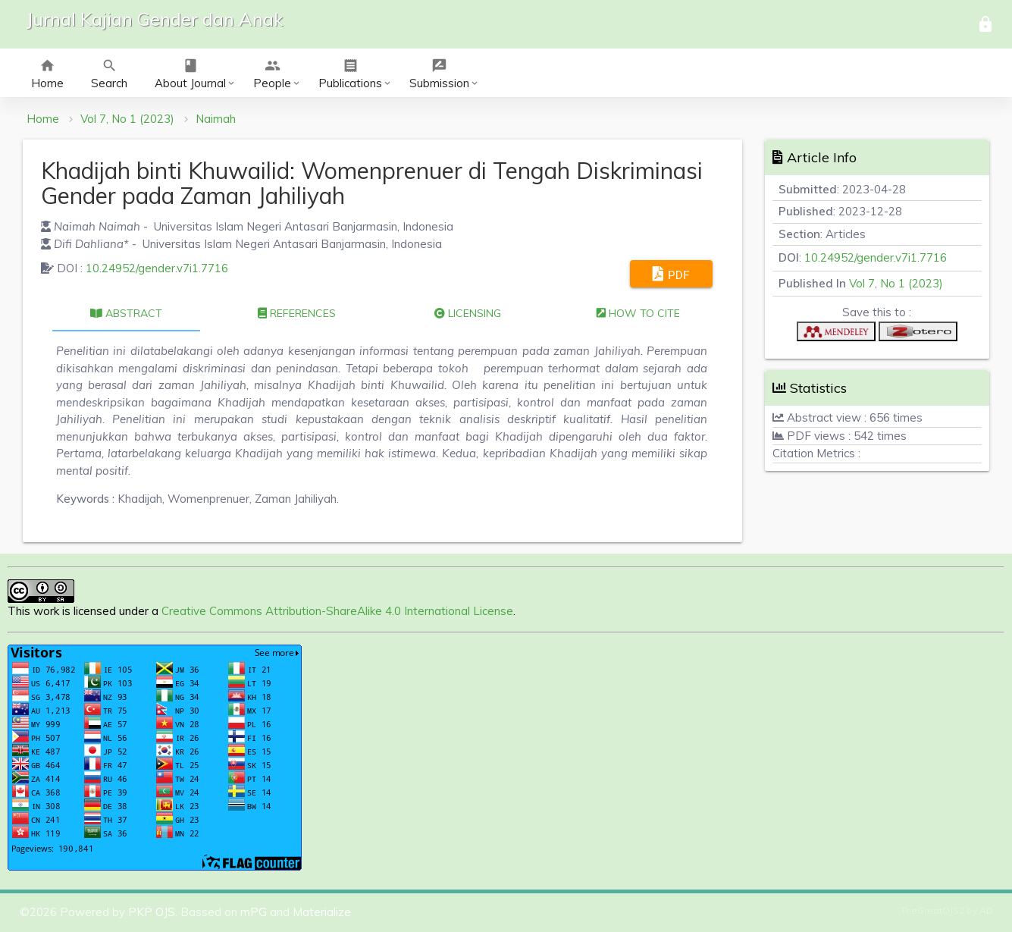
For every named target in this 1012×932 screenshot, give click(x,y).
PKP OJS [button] (151, 912)
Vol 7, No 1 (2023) (127, 118)
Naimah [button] (216, 118)
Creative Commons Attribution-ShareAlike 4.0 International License (337, 611)
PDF (671, 273)
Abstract (126, 313)
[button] (836, 335)
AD (986, 910)
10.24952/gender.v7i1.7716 (157, 268)
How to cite (638, 313)
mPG (253, 912)
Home (43, 118)
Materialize (322, 912)
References (297, 313)
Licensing (467, 313)
